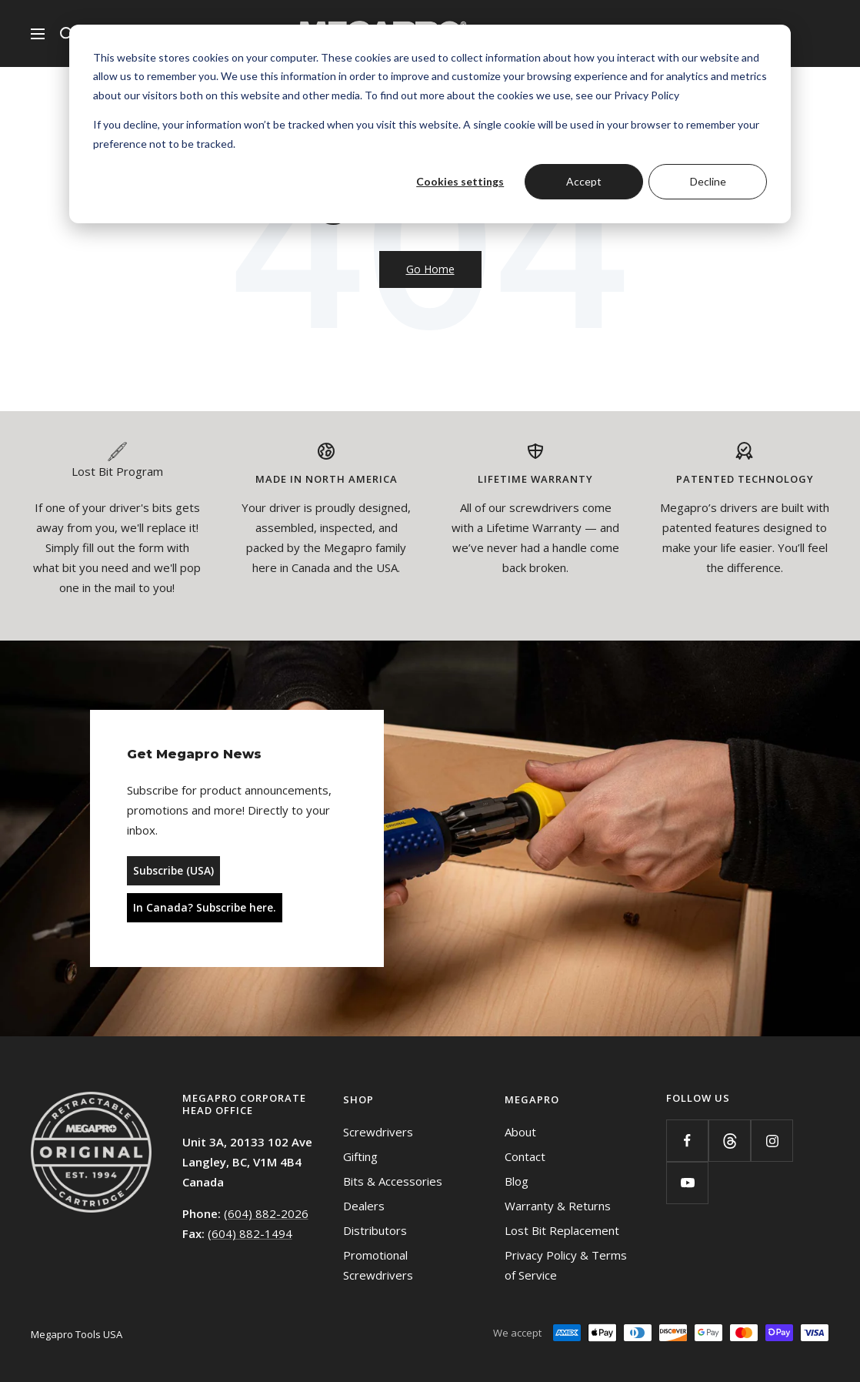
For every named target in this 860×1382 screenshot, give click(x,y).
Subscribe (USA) (173, 870)
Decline (708, 181)
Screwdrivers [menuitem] (378, 1131)
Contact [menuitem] (525, 1156)
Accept (584, 181)
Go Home (430, 269)
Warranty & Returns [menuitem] (558, 1205)
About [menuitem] (520, 1131)
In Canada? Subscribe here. (204, 907)
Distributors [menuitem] (375, 1230)
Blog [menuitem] (516, 1181)
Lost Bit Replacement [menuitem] (562, 1230)
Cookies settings (460, 181)
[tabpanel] (117, 526)
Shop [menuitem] (358, 1099)
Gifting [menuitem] (360, 1156)
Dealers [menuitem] (364, 1205)
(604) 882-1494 (250, 1233)
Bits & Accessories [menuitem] (392, 1181)
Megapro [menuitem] (532, 1099)
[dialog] (430, 124)
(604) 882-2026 (266, 1213)
